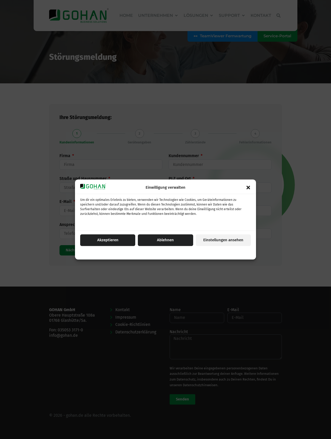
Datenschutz (173, 252)
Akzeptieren (107, 240)
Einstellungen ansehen (223, 240)
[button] (248, 187)
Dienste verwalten (96, 224)
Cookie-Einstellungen (146, 252)
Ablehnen (165, 240)
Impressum (192, 252)
